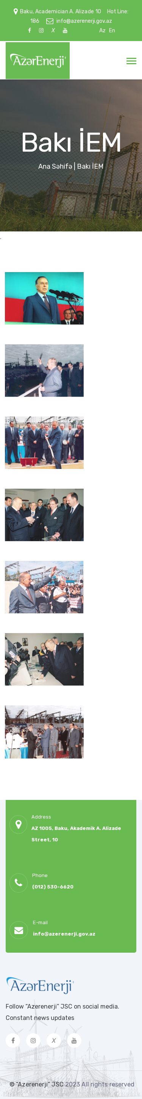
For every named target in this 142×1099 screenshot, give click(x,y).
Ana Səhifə (55, 166)
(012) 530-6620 (52, 887)
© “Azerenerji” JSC (37, 1084)
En (112, 30)
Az (102, 30)
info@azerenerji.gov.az (84, 21)
